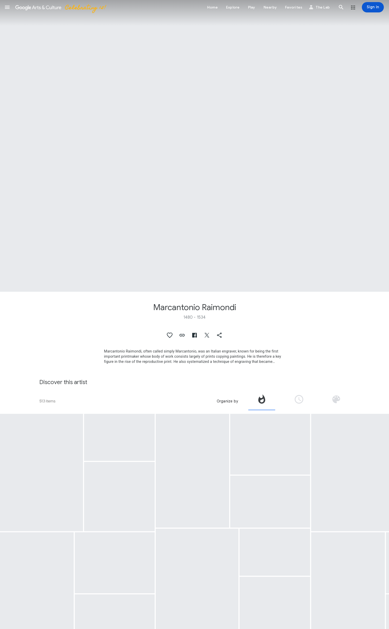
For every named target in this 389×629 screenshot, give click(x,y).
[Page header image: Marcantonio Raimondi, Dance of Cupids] (194, 146)
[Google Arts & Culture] (60, 7)
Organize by (227, 401)
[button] (7, 7)
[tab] (261, 401)
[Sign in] (373, 7)
